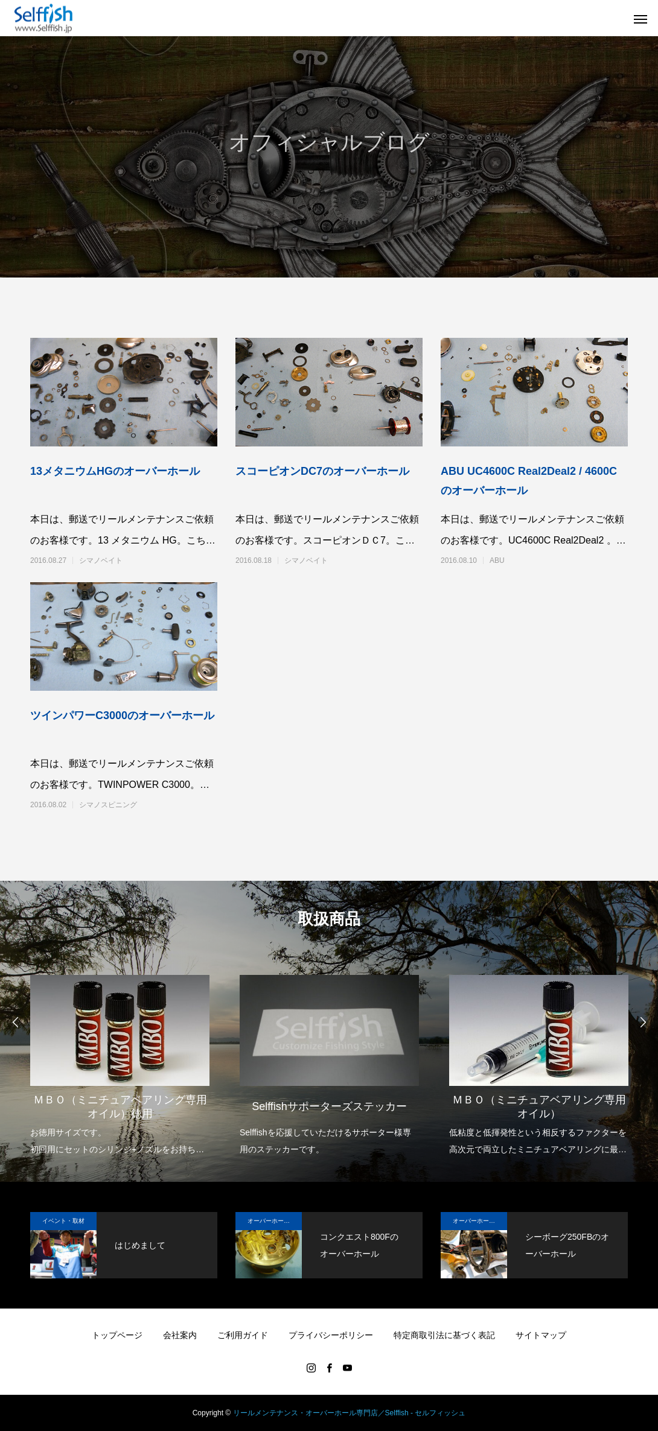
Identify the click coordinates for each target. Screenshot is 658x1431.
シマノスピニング (108, 804)
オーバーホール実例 (275, 1220)
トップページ (117, 1335)
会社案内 (180, 1335)
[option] (119, 1057)
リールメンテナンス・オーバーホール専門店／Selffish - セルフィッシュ (349, 1413)
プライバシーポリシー (331, 1335)
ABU (497, 560)
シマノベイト (101, 560)
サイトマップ (541, 1335)
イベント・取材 (63, 1220)
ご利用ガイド (242, 1335)
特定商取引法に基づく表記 (444, 1335)
